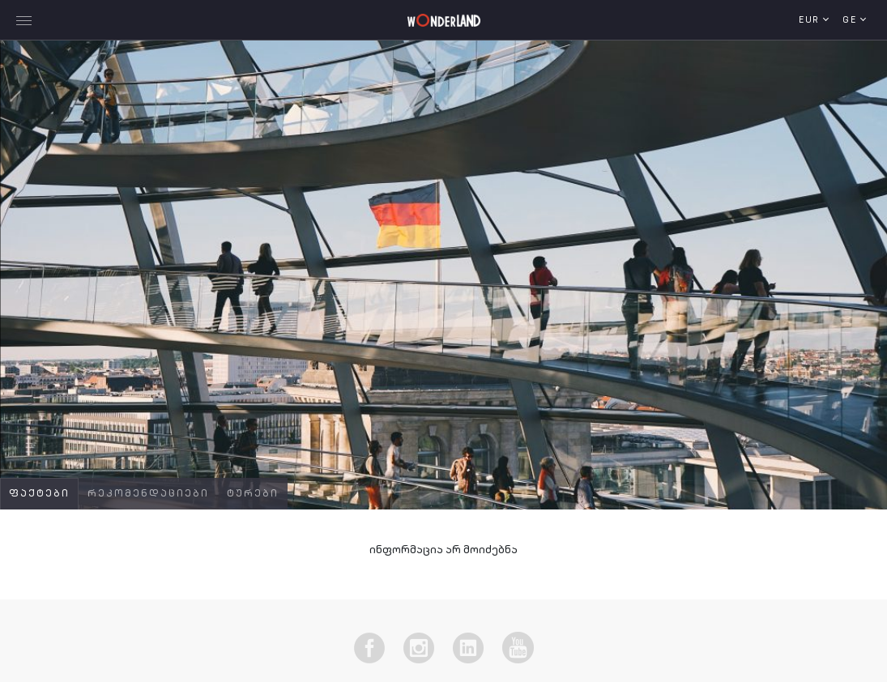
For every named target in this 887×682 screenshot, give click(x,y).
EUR (811, 20)
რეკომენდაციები (148, 494)
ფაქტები (39, 494)
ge (851, 20)
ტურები (253, 494)
